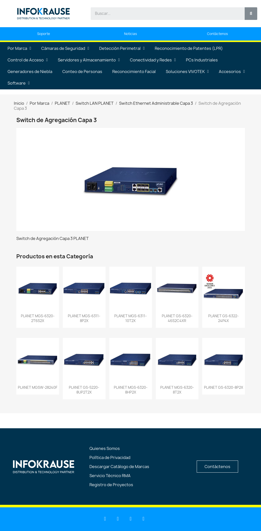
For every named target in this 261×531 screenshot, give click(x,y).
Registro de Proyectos (111, 484)
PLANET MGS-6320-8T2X (177, 390)
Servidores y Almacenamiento (89, 59)
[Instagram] (143, 519)
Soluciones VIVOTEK (187, 71)
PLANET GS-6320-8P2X (223, 387)
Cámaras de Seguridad (65, 48)
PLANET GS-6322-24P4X (223, 318)
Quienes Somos (104, 448)
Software (19, 83)
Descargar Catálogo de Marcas (119, 466)
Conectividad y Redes (153, 59)
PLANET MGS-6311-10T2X (130, 318)
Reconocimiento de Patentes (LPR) (189, 48)
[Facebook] (131, 519)
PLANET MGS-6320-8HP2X (130, 390)
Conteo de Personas (82, 71)
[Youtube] (118, 519)
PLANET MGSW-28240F (37, 387)
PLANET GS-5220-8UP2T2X (84, 390)
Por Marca (19, 48)
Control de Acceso (28, 59)
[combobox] (165, 13)
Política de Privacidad (109, 457)
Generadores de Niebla (30, 71)
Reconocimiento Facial (134, 71)
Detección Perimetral (122, 48)
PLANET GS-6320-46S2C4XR (177, 318)
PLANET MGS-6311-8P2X (84, 318)
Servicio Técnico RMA (110, 475)
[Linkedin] (105, 519)
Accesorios (232, 71)
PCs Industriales (202, 60)
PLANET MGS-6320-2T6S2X (38, 318)
